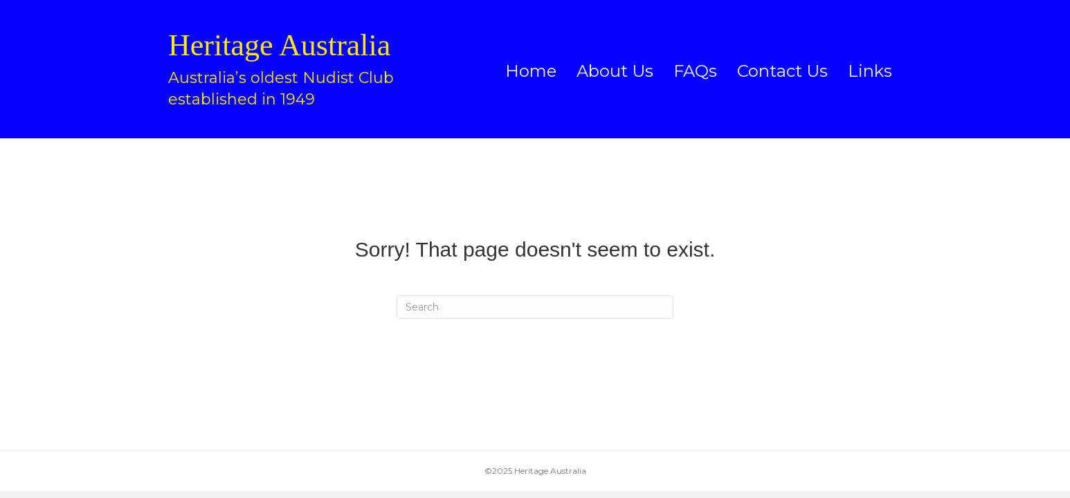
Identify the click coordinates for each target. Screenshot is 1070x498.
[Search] (535, 307)
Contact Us (782, 71)
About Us (615, 71)
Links (870, 71)
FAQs (695, 71)
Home (530, 71)
